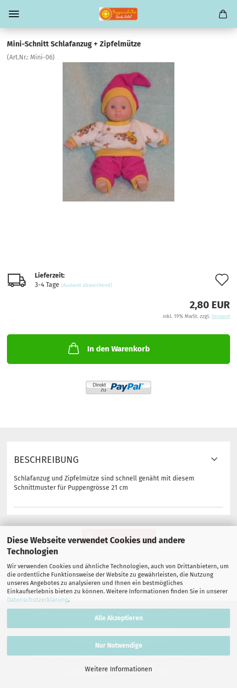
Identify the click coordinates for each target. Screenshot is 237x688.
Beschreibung (46, 459)
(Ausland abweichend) (86, 285)
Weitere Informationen (118, 669)
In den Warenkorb (108, 348)
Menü (14, 13)
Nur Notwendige (118, 645)
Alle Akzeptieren (119, 618)
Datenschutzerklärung (37, 599)
